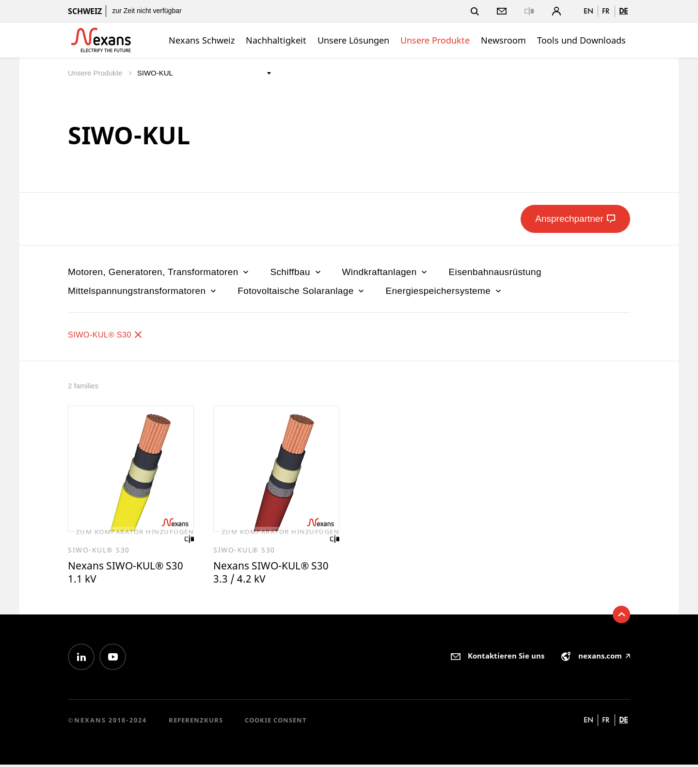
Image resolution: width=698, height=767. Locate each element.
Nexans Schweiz (202, 40)
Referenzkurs (196, 722)
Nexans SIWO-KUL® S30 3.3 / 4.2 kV (265, 573)
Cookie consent (276, 722)
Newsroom (503, 40)
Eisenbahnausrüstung (494, 272)
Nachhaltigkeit (276, 40)
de (623, 10)
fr (606, 10)
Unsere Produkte (435, 40)
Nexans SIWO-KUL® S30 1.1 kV (120, 573)
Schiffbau (296, 272)
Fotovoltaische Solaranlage (302, 291)
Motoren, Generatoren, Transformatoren (159, 272)
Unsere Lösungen (353, 40)
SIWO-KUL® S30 (111, 334)
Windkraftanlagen (385, 272)
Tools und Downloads (581, 40)
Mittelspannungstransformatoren (143, 291)
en (588, 10)
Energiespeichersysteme (444, 291)
